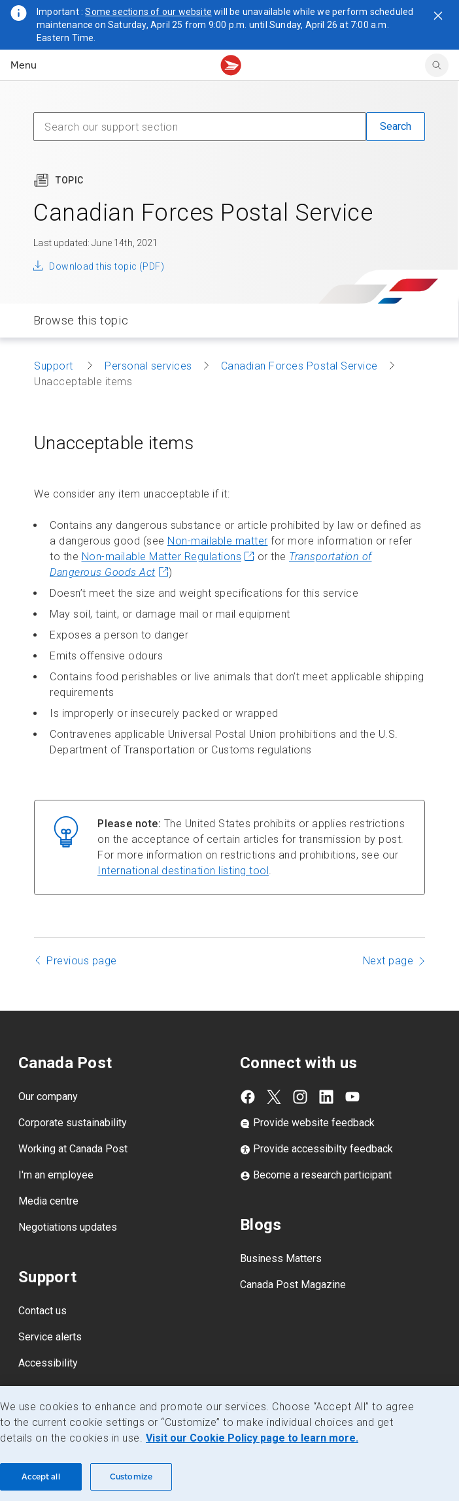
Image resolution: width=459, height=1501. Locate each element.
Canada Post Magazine (293, 1284)
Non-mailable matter (217, 541)
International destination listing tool (183, 870)
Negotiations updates (67, 1227)
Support (55, 366)
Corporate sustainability (72, 1122)
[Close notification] (438, 15)
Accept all (41, 1476)
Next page (388, 961)
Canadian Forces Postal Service (299, 366)
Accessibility (48, 1363)
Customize (131, 1476)
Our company (48, 1096)
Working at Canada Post (73, 1149)
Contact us (42, 1310)
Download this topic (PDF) (106, 266)
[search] (437, 65)
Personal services (148, 366)
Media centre (48, 1201)
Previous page (81, 961)
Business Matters (281, 1258)
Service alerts (50, 1337)
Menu (23, 65)
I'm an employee (56, 1175)
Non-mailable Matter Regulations (168, 556)
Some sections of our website (148, 12)
